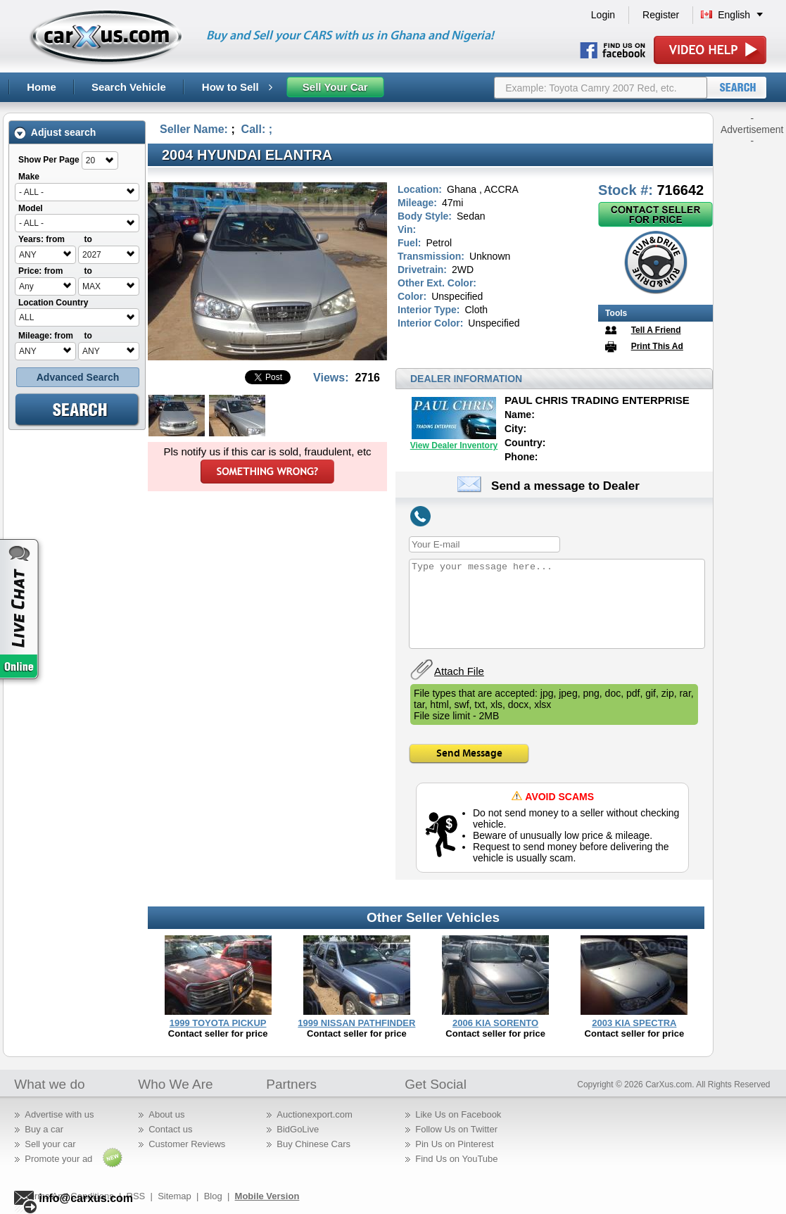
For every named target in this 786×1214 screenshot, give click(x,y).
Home (41, 87)
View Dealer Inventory (454, 445)
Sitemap (174, 1196)
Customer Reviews (186, 1144)
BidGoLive (298, 1129)
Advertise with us (59, 1114)
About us (166, 1114)
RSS (136, 1196)
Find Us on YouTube (456, 1158)
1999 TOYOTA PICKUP (218, 1023)
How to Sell (237, 87)
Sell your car (50, 1144)
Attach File (459, 671)
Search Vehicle (128, 87)
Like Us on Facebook (458, 1114)
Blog (213, 1196)
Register (660, 14)
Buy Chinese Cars (313, 1144)
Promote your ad (58, 1158)
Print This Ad (657, 346)
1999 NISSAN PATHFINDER (356, 1023)
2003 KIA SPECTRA (634, 1023)
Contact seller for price (218, 1033)
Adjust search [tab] (55, 133)
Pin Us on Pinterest (454, 1144)
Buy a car (44, 1129)
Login (603, 14)
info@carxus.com (86, 1198)
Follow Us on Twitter (456, 1129)
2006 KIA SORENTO (495, 1023)
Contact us (170, 1129)
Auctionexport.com (315, 1114)
